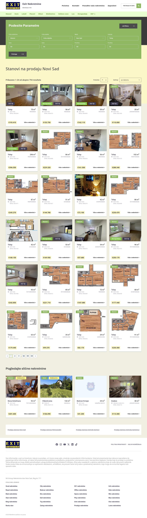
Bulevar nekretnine (47, 489)
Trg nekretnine (45, 501)
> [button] (35, 355)
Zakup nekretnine (46, 505)
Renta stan (9, 505)
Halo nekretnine (114, 489)
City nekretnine (45, 486)
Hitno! (40, 14)
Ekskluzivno (50, 14)
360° (93, 14)
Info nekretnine (114, 486)
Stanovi (8, 14)
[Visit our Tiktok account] (76, 444)
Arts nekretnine (79, 501)
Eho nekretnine (45, 493)
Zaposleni (112, 6)
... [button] (21, 355)
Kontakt (75, 6)
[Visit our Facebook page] (57, 444)
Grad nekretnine (11, 486)
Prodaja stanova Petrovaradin (50, 429)
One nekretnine (114, 501)
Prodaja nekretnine (81, 505)
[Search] (138, 5)
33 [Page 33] (28, 355)
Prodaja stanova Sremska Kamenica (126, 429)
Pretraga (17, 53)
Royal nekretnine (12, 489)
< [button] (7, 355)
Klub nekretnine (11, 493)
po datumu (125, 79)
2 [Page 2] (14, 355)
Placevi (32, 14)
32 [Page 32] (24, 355)
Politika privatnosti (118, 444)
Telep (111, 37)
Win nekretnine (114, 493)
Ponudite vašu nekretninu (93, 6)
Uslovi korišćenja (134, 444)
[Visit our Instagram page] (61, 444)
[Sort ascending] (102, 79)
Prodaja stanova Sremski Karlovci (87, 429)
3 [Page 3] (18, 355)
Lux (73, 14)
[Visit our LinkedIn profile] (72, 444)
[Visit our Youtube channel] (64, 444)
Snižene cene (63, 14)
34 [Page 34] (32, 355)
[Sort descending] (105, 79)
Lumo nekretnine (115, 505)
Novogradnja (82, 14)
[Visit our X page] (68, 444)
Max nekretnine (114, 497)
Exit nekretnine (45, 497)
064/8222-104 (26, 8)
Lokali (24, 14)
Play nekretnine (80, 497)
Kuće (16, 14)
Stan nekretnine (11, 497)
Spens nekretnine (80, 493)
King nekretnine (11, 501)
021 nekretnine (79, 486)
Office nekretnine (80, 489)
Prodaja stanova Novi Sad (17, 429)
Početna (65, 6)
